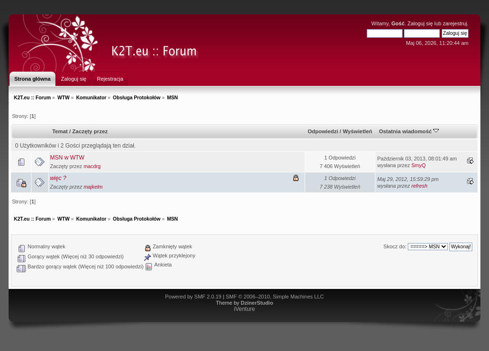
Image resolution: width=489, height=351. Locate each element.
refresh (419, 186)
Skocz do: (394, 246)
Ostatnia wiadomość (409, 131)
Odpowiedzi (323, 131)
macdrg (92, 166)
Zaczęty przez (89, 131)
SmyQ (418, 165)
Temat (60, 131)
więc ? (58, 178)
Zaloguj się (420, 23)
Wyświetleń (357, 131)
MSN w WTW (67, 157)
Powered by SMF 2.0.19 (193, 296)
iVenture (244, 309)
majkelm (93, 187)
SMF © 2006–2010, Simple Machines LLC (275, 296)
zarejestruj (455, 23)
